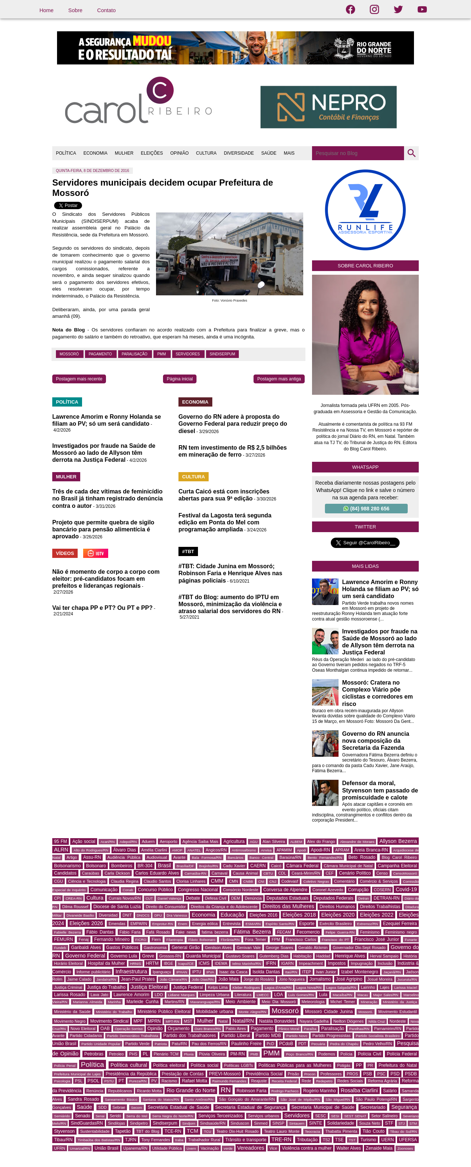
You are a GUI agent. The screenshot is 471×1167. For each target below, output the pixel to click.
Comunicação (104, 889)
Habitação (303, 956)
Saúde (84, 1107)
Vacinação (210, 1148)
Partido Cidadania (86, 1035)
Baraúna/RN (290, 857)
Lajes (384, 987)
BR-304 (145, 865)
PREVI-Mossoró (225, 1073)
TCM (192, 1131)
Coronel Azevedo (327, 889)
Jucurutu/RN (407, 979)
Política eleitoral (169, 1065)
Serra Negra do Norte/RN (172, 1116)
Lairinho (368, 987)
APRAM (342, 850)
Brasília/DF (185, 866)
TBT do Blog (147, 1131)
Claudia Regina (124, 881)
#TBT (188, 551)
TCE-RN (172, 1131)
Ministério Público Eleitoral (164, 1011)
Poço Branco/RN (299, 1054)
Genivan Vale (249, 947)
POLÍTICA (66, 153)
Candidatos (65, 873)
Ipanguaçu (162, 972)
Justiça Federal (188, 987)
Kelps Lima (218, 987)
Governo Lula (123, 956)
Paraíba (310, 1029)
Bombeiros (121, 865)
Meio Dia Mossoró (279, 1001)
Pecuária (318, 1044)
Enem (182, 924)
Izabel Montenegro (359, 971)
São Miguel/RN (338, 1099)
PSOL (93, 1080)
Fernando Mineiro (112, 939)
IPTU (196, 972)
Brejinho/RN (208, 866)
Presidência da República (131, 1073)
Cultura (94, 898)
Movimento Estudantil (397, 1011)
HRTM (152, 963)
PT (121, 1080)
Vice (273, 1148)
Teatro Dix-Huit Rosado (237, 1131)
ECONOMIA (95, 153)
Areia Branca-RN (371, 850)
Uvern (191, 1148)
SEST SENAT (355, 1116)
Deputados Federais (333, 898)
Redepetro (324, 1081)
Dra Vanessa (177, 915)
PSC (381, 1074)
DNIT (127, 915)
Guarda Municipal (203, 956)
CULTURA (206, 153)
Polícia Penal (64, 1066)
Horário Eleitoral (68, 963)
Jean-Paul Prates (138, 979)
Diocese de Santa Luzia (117, 906)
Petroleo (116, 1054)
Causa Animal (245, 873)
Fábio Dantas (100, 932)
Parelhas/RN (359, 1029)
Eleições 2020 (338, 915)
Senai (100, 1116)
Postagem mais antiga (279, 379)
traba (179, 1140)
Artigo (72, 857)
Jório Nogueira (292, 979)
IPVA (210, 972)
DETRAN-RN (386, 898)
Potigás (343, 1065)
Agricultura (233, 841)
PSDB (411, 1073)
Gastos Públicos (122, 947)
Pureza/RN (137, 1081)
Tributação (307, 1139)
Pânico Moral (289, 1029)
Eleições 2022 (376, 915)
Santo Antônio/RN (199, 1099)
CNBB (248, 881)
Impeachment (311, 963)
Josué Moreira (380, 979)
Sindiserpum (222, 354)
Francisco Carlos (301, 939)
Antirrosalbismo (244, 850)
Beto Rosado (361, 857)
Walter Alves (348, 1148)
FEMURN (63, 939)
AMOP (177, 850)
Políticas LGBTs (238, 1065)
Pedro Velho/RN (377, 1043)
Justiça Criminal (68, 987)
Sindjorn (188, 1123)
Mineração (369, 1002)
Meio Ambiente (241, 1001)
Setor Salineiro (384, 1116)
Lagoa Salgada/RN (341, 987)
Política (92, 1064)
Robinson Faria (251, 1090)
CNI (261, 881)
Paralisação (135, 354)
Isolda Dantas (266, 971)
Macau (362, 995)
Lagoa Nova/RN (309, 987)
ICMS (204, 963)
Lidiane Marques (181, 995)
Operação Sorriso (129, 1029)
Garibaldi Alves (86, 947)
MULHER (124, 153)
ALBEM (296, 842)
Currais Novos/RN (125, 898)
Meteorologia (313, 1001)
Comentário (344, 881)
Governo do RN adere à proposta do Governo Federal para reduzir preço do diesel (232, 424)
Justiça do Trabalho (106, 987)
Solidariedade (340, 1123)
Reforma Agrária (382, 1081)
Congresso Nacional (198, 889)
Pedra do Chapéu (344, 1044)
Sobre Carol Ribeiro (365, 265)
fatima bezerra (215, 932)
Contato (106, 10)
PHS (133, 1054)
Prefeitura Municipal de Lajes (77, 1074)
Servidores (188, 354)
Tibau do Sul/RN (403, 1131)
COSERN (382, 889)
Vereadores (251, 1148)
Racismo (169, 1081)
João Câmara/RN (173, 979)
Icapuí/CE (186, 964)
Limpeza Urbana (214, 994)
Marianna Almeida (87, 1002)
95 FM (60, 841)
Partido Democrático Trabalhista (132, 1036)
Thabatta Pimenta (341, 1131)
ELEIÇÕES (152, 153)
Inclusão (385, 963)
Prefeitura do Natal (398, 1065)
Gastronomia (155, 947)
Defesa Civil (215, 898)
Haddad (323, 956)
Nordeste (398, 1021)
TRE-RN (281, 1139)
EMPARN (138, 923)
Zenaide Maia (379, 1148)
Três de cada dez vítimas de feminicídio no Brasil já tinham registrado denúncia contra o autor (107, 498)
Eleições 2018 (299, 915)
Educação (232, 915)
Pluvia (189, 1054)
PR (370, 1065)
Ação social (83, 841)
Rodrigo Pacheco (285, 1091)
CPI (57, 898)
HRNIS (135, 964)
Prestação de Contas (183, 1073)
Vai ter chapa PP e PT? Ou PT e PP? (102, 608)
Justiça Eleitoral (149, 987)
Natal (223, 1021)
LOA (278, 994)
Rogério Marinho (319, 1090)
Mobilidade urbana (214, 1011)
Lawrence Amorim (131, 994)
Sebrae (119, 1107)
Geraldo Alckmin (313, 947)
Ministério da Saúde (72, 1011)
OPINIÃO (179, 153)
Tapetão (123, 1131)
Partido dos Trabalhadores (189, 1035)
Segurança (404, 1107)
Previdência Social (264, 1073)
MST (188, 1021)
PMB (254, 1054)
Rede (306, 1081)
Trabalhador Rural (204, 1140)
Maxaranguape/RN (205, 1002)
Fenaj (84, 939)
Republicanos (120, 1091)
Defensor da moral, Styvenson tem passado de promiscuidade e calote (380, 790)
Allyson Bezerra (398, 841)
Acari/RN (107, 842)
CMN (233, 881)
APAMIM (284, 850)
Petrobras (93, 1054)
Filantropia (174, 940)
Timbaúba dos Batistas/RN (99, 1140)
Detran (363, 898)
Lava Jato (99, 994)
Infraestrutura (131, 971)
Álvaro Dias (124, 850)
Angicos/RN (216, 850)
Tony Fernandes (155, 1140)
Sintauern (296, 1123)
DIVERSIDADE (239, 153)
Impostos (337, 963)
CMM (217, 881)
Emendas (117, 923)
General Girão (185, 947)
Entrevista (231, 923)
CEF (330, 873)
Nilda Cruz (376, 1021)
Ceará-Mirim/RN (305, 873)
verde (228, 1148)
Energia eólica (204, 923)
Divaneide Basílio (80, 915)
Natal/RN (243, 1021)
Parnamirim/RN (387, 1028)
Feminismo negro (401, 932)
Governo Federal (85, 956)
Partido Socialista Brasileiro (378, 1036)
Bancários (236, 857)
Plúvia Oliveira (212, 1054)
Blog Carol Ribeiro (399, 857)
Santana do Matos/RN (161, 1099)
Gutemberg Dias (273, 956)
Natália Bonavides (277, 1021)
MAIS (289, 153)
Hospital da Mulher (106, 963)
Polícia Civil (369, 1054)
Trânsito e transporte (245, 1139)
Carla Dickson (117, 873)
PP (359, 1065)
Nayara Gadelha (314, 1021)
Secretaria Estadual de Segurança (250, 1107)
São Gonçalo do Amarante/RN (247, 1099)
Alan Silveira (274, 841)
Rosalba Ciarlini (359, 1090)
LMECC (262, 995)
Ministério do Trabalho (114, 1012)
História (410, 956)
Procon (309, 1074)
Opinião (155, 1028)
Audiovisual (157, 857)
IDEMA (221, 963)
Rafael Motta (194, 1080)
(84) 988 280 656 (366, 509)
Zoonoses (405, 1148)
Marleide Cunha (143, 1001)
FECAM (284, 932)
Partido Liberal (235, 1035)
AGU (254, 842)
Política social (204, 1065)
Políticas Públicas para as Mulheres (294, 1065)
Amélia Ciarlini (154, 850)
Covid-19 (406, 889)
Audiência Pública (124, 857)
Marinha (114, 1002)
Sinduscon (240, 1123)
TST (352, 1140)
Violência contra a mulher (307, 1148)
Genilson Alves (218, 947)
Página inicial (180, 379)
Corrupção (358, 889)
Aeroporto (168, 841)
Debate (193, 898)
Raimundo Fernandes (229, 1081)
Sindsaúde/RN (213, 1123)
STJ (402, 1123)
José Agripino (349, 979)
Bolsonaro (96, 865)
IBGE (168, 963)
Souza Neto (369, 1123)
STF (389, 1123)
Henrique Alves (350, 956)
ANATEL (194, 850)
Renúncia (94, 1091)
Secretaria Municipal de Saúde (323, 1107)
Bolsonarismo (67, 865)
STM (413, 1123)
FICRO (140, 940)
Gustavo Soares (240, 956)
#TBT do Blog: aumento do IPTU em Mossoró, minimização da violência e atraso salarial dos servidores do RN (230, 604)
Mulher (205, 1021)
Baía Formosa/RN (207, 857)
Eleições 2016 (263, 915)
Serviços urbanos (263, 1116)
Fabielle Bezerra (67, 932)
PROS (352, 1074)
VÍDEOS (65, 553)
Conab (128, 890)
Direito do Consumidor (166, 906)
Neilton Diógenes (348, 1021)
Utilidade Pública (167, 1148)
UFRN (59, 1148)
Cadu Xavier (234, 866)
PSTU (109, 1081)
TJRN (131, 1139)
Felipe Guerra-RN (340, 932)
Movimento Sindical (109, 1021)
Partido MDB (268, 1035)
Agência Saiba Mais (201, 841)
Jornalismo (320, 979)
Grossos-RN (170, 956)
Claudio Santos (157, 881)
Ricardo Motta (149, 1091)
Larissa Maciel (405, 987)
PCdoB (286, 1043)
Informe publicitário (93, 972)
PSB (367, 1073)
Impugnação (361, 963)
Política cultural (128, 1065)
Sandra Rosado (83, 1099)
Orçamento (179, 1028)
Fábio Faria (130, 932)
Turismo (368, 1139)
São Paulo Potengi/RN (376, 1099)
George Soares (279, 947)
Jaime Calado (79, 979)
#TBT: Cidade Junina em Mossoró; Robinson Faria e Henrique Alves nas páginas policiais (230, 573)
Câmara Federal (302, 865)
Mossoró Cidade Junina (329, 1011)
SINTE (315, 1123)
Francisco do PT (335, 940)
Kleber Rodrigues (246, 987)
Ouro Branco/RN (208, 1029)
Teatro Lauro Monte (282, 1131)
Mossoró (70, 354)
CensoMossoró (405, 873)
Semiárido (62, 1116)
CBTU (268, 873)
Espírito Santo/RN (280, 924)
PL (145, 1054)
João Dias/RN (202, 979)
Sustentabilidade (95, 1131)
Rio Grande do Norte (190, 1090)
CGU (58, 881)
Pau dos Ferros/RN (209, 1043)
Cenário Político (355, 873)
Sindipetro (139, 1123)
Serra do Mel (136, 1116)
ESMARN (253, 924)
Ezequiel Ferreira (400, 923)
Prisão (293, 1074)
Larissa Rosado (69, 994)
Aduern (148, 841)
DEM (235, 898)
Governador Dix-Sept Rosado (359, 947)
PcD (270, 1043)
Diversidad (108, 915)
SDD (102, 1107)
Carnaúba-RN (195, 873)
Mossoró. (365, 1012)
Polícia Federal (402, 1054)
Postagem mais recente (79, 379)
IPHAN (181, 972)
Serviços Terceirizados (220, 1115)
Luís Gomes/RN (301, 995)
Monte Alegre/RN (252, 1012)
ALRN (61, 850)
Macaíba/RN (342, 995)
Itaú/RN (291, 972)
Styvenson (64, 1131)
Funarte (411, 940)
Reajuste (259, 1081)
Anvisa (266, 850)
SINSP (278, 1123)
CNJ (272, 881)
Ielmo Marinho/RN (246, 964)
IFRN (271, 963)
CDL (282, 873)
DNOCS (143, 915)
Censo (382, 873)
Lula (323, 994)
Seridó (115, 1116)
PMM (162, 354)
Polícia (346, 1054)
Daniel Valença (169, 898)
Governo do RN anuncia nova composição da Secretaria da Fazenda (375, 741)
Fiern (156, 939)
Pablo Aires (236, 1028)
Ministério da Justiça (400, 1002)
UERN (387, 1139)
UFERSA (408, 1139)
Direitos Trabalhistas (380, 906)
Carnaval (219, 873)
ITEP (306, 972)
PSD (395, 1073)
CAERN (258, 865)
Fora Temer (255, 939)
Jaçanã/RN (392, 972)
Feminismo (370, 932)
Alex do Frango (321, 841)
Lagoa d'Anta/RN (278, 987)
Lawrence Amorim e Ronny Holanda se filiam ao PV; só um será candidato (380, 589)
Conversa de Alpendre (285, 889)
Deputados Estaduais (287, 898)
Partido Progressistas (331, 1035)
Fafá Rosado (158, 932)
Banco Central (261, 857)
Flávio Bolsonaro (202, 940)
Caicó (276, 866)
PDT (302, 1043)
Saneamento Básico (121, 1099)
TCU (207, 1131)
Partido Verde (137, 1043)
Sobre (75, 10)
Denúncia (253, 898)
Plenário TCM (166, 1054)
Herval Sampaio (384, 956)
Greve (148, 956)
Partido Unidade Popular (100, 1044)
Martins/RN (174, 1001)
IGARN (287, 963)
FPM (276, 939)
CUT (149, 898)
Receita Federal (284, 1081)
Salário (390, 1090)
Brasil (164, 865)
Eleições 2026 (86, 923)
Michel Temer (342, 1001)
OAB (105, 1028)
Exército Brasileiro (336, 923)
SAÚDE (268, 153)
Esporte (306, 923)
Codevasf (289, 881)
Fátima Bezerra (252, 932)
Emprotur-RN (162, 924)
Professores (331, 1074)
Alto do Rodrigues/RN (91, 850)
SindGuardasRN (87, 1123)
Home (46, 10)
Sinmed (261, 1123)
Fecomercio (308, 932)
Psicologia (62, 1081)
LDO (159, 994)
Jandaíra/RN (106, 979)
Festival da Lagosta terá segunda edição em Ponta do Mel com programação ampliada (225, 522)
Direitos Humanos (337, 906)
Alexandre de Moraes (357, 842)
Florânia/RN (230, 940)
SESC (320, 1116)
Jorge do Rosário (259, 979)
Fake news (186, 932)
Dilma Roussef (75, 906)
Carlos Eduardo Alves (157, 873)
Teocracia (312, 1131)
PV (153, 1081)
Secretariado (372, 1107)
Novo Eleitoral (83, 1028)
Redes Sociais (350, 1081)
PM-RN (237, 1054)
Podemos (326, 1054)
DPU (158, 915)
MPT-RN (172, 1021)
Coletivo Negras (316, 881)
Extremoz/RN (367, 924)
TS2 (326, 1140)
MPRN (154, 1021)
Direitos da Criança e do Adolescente (224, 906)
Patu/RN (179, 1043)
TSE (339, 1139)
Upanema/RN (135, 1148)
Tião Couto (373, 1131)
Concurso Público (155, 889)
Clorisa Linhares (190, 881)
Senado (82, 1115)
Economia (203, 915)
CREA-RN (73, 898)
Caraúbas (90, 873)
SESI (335, 1116)
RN (226, 1090)
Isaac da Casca (233, 972)
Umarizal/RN (80, 1148)
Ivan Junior (326, 972)
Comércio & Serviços (379, 881)
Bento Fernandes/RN (325, 857)
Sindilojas (116, 1123)
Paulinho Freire (246, 1043)
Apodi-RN (320, 850)
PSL (78, 1081)
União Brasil (106, 1148)
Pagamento (101, 354)
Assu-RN (92, 857)
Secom (136, 1108)
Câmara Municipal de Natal (348, 866)
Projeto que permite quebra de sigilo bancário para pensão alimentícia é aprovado (103, 529)
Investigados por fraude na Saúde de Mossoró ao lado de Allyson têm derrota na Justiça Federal (103, 453)
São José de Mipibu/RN (300, 1099)
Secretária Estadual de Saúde (178, 1107)
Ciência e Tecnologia (87, 881)
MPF (138, 1021)
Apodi (301, 850)
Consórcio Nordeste (240, 889)
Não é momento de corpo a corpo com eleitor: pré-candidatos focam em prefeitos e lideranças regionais (106, 579)
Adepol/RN (128, 842)
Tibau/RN (63, 1139)
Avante (179, 857)
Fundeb (60, 948)
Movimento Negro (69, 1021)
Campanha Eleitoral (397, 865)
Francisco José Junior (376, 939)
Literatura (243, 994)
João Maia (228, 979)
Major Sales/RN (385, 995)
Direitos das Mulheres (288, 906)
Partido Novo (296, 1036)
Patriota (161, 1044)
